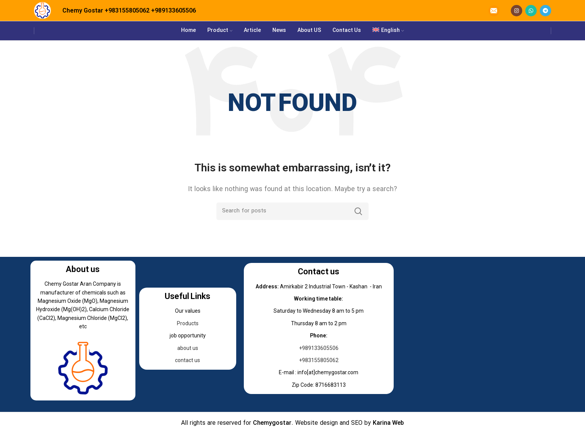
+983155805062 (127, 10)
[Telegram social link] (545, 10)
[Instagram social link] (516, 10)
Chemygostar (272, 423)
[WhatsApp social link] (531, 10)
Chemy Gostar (82, 10)
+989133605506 (173, 10)
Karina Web (388, 423)
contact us (187, 360)
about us (187, 348)
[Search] (292, 211)
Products (188, 323)
